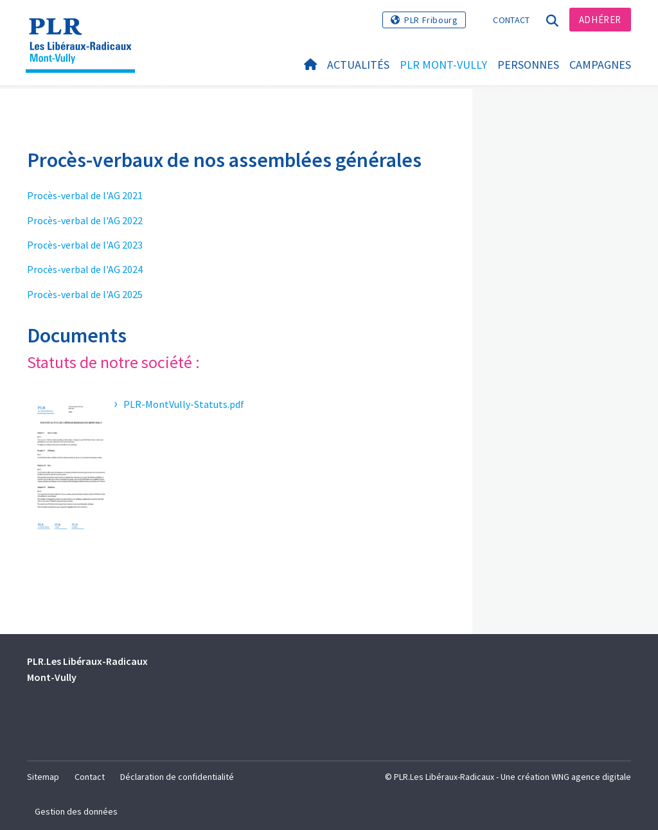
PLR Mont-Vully (443, 65)
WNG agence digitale (591, 776)
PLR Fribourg (431, 20)
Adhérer (600, 19)
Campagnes (600, 65)
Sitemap (43, 776)
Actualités (358, 65)
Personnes (528, 65)
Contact (511, 20)
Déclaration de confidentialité (177, 776)
